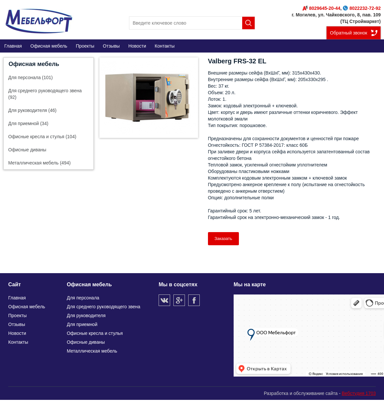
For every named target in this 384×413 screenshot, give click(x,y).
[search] (192, 23)
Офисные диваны (27, 149)
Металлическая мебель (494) (39, 162)
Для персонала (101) (30, 77)
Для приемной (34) (28, 123)
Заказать (223, 238)
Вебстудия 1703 (359, 393)
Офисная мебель (34, 64)
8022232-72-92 (362, 8)
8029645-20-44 (321, 8)
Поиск (248, 23)
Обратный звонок (348, 32)
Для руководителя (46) (32, 110)
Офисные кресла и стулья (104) (42, 136)
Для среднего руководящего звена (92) (45, 94)
